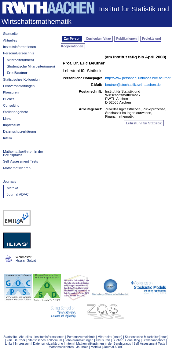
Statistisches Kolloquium (22, 79)
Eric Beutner (17, 73)
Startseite (10, 33)
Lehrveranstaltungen (19, 86)
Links (7, 118)
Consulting (11, 105)
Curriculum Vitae (98, 38)
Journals (9, 181)
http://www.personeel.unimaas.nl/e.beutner (137, 78)
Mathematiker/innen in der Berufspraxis (23, 153)
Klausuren (11, 92)
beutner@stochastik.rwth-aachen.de (133, 84)
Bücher (8, 99)
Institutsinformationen (19, 47)
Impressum (11, 125)
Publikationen (126, 38)
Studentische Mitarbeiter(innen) (31, 66)
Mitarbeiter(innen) (20, 60)
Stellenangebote (15, 112)
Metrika (12, 188)
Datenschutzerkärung (19, 131)
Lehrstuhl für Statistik (82, 70)
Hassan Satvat (26, 260)
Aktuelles (10, 40)
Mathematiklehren (17, 168)
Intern (7, 138)
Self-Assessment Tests (20, 161)
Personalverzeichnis (18, 53)
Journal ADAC (17, 194)
